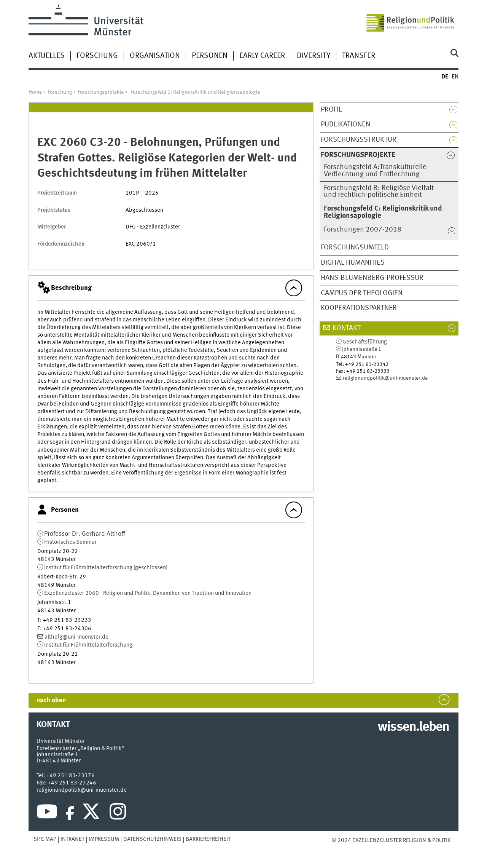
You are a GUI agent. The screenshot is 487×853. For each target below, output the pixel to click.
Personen (210, 56)
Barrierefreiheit (208, 839)
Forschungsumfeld (355, 247)
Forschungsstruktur (358, 139)
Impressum (104, 839)
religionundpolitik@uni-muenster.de (385, 378)
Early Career (262, 56)
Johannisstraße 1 (361, 349)
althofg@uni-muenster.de (76, 637)
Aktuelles (47, 56)
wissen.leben (413, 727)
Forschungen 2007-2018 (362, 229)
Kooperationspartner (359, 308)
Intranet (72, 839)
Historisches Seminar (70, 542)
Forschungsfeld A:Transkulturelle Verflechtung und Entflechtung (375, 171)
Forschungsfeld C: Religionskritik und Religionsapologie (195, 92)
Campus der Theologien (362, 293)
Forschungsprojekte (101, 92)
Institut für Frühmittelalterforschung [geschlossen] (105, 568)
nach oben (51, 700)
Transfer (358, 56)
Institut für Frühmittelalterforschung (88, 645)
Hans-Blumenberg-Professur (372, 278)
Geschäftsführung (364, 342)
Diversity (313, 56)
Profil (331, 109)
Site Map (44, 839)
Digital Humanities (353, 262)
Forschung (97, 56)
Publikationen (345, 124)
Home (35, 92)
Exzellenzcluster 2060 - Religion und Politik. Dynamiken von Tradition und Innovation (147, 593)
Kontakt (347, 328)
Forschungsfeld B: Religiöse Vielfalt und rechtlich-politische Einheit (379, 192)
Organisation (155, 56)
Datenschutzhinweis (152, 839)
